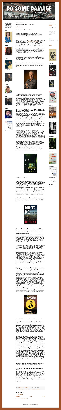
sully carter (38, 389)
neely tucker (31, 389)
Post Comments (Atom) (24, 398)
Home (31, 396)
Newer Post (18, 396)
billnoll (30, 404)
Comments (52, 40)
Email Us (50, 45)
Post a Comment (20, 394)
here (19, 66)
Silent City (34, 389)
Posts (51, 38)
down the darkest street (25, 389)
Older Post (43, 396)
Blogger (36, 404)
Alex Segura (20, 26)
